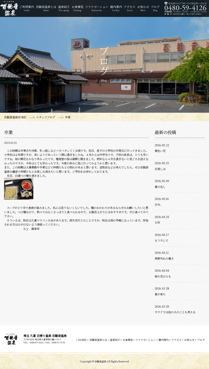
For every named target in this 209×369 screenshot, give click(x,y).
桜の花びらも (163, 276)
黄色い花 (160, 151)
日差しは (160, 169)
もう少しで (161, 240)
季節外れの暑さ (164, 258)
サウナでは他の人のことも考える (175, 312)
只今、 (159, 204)
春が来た (160, 294)
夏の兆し (160, 187)
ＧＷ (157, 222)
